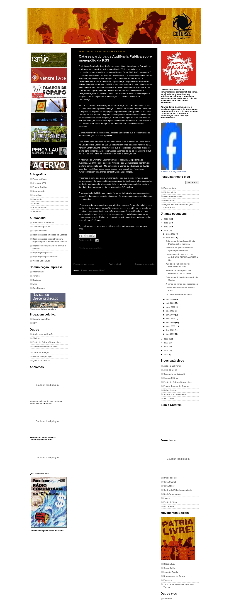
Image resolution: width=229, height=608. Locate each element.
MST (35, 323)
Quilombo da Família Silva (45, 346)
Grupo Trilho (170, 568)
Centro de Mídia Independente (178, 490)
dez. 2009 (171, 234)
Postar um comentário (87, 254)
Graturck (168, 599)
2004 (166, 354)
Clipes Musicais (40, 231)
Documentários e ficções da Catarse (50, 235)
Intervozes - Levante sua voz (43, 401)
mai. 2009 (171, 318)
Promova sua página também (173, 171)
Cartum (36, 203)
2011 (166, 223)
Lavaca (167, 498)
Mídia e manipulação (42, 356)
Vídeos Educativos (41, 261)
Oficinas (36, 338)
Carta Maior (169, 486)
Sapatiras (37, 211)
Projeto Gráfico (40, 187)
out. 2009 (170, 299)
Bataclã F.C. (169, 564)
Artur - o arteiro (40, 207)
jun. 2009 (170, 315)
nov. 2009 (171, 238)
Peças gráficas (40, 179)
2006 (166, 347)
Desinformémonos (172, 494)
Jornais (36, 276)
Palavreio (168, 580)
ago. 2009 (171, 307)
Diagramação (39, 191)
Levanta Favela (171, 572)
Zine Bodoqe (39, 288)
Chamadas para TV (42, 226)
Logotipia (37, 195)
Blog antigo (169, 200)
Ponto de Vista (170, 502)
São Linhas (169, 398)
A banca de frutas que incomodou (182, 284)
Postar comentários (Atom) (93, 270)
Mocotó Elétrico (171, 378)
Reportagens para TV (43, 252)
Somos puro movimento (175, 394)
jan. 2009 (170, 334)
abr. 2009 (170, 322)
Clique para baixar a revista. (47, 308)
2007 (166, 343)
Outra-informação (41, 352)
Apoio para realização (43, 334)
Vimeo (49, 403)
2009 (166, 230)
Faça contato (170, 188)
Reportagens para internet (45, 257)
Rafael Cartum (170, 390)
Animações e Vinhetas (43, 222)
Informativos (39, 272)
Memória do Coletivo (173, 196)
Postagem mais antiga (145, 264)
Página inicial (115, 264)
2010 (166, 227)
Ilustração (37, 199)
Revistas (37, 280)
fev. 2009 (170, 330)
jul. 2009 (170, 311)
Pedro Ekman (36, 403)
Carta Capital (170, 482)
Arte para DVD (39, 183)
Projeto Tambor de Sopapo (176, 386)
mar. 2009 (171, 326)
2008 (166, 339)
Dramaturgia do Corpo (174, 576)
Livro (35, 284)
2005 (166, 350)
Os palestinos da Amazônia (179, 294)
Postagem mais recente (84, 264)
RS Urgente (169, 506)
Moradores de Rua (41, 319)
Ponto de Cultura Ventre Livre (47, 342)
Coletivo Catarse (168, 122)
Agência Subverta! (172, 366)
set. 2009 (170, 303)
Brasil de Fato (170, 478)
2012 (166, 219)
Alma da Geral (170, 370)
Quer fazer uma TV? (42, 360)
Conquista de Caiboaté (174, 374)
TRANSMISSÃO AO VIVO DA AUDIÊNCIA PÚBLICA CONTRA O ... (182, 257)
